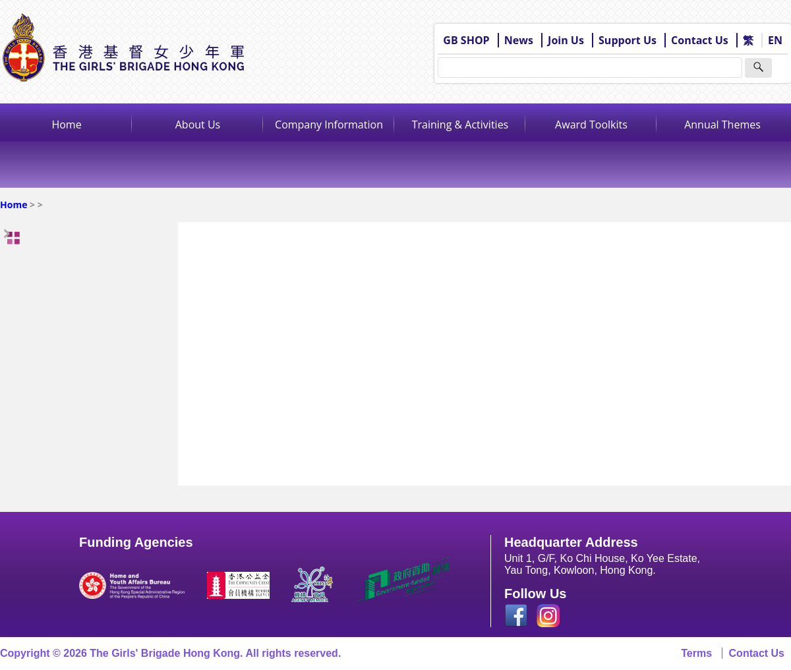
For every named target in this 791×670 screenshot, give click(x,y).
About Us (198, 124)
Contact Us (699, 40)
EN (775, 40)
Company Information (329, 124)
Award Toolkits (591, 124)
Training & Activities (460, 124)
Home (66, 124)
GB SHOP (466, 40)
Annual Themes (722, 124)
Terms (696, 653)
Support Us (628, 40)
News (518, 40)
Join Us (566, 40)
